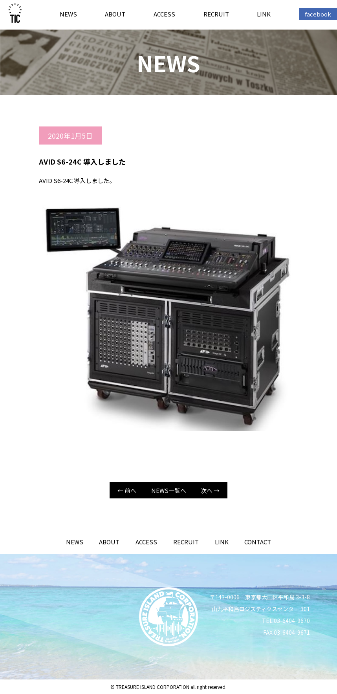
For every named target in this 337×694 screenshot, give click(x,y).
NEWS (68, 14)
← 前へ (126, 490)
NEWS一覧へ (168, 490)
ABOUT (115, 14)
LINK (264, 14)
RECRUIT (216, 14)
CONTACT (257, 542)
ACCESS (164, 14)
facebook (318, 14)
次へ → (210, 490)
